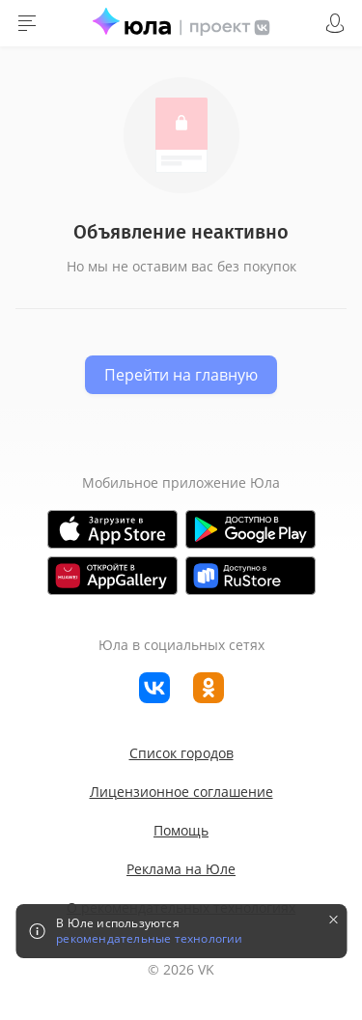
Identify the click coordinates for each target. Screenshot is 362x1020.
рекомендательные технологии (149, 939)
